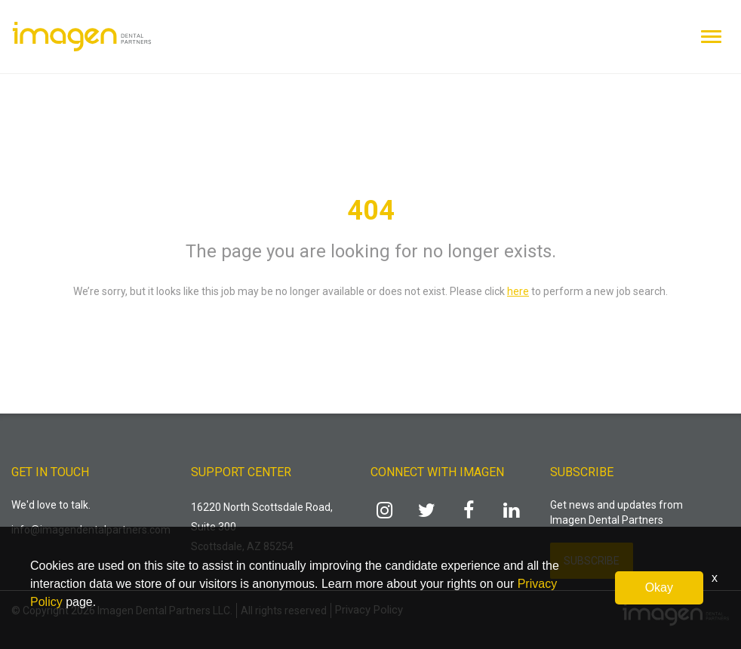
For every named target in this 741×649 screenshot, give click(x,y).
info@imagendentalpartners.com (91, 530)
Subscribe (592, 561)
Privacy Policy (369, 610)
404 (371, 210)
